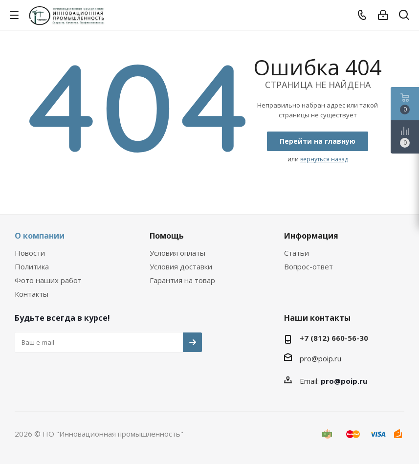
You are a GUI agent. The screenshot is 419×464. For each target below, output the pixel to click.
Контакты (31, 294)
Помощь (167, 235)
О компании (40, 235)
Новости (30, 253)
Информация (311, 235)
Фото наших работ (48, 280)
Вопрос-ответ (308, 266)
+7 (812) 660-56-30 (334, 338)
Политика (32, 266)
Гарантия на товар (182, 280)
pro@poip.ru (320, 358)
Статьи (296, 253)
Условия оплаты (177, 253)
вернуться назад (324, 159)
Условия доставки (181, 266)
